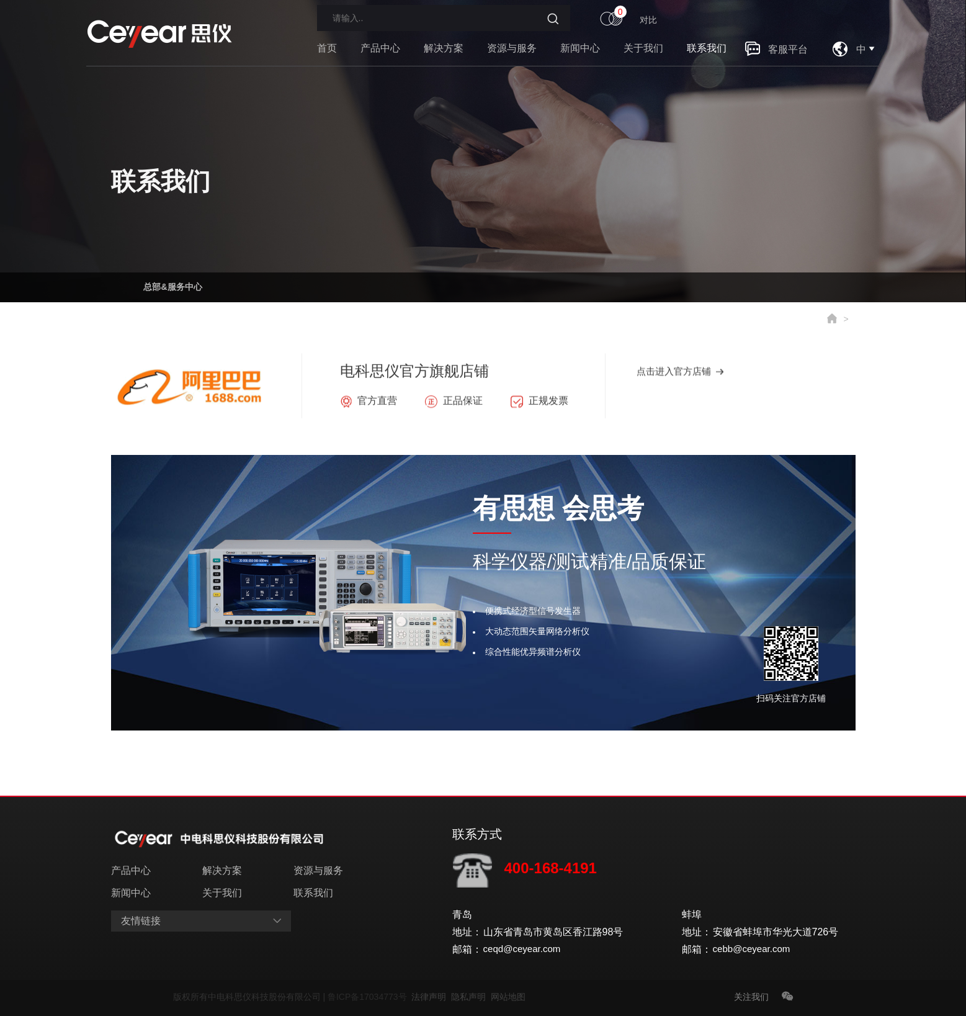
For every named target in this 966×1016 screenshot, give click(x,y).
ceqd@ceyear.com (524, 949)
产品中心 (380, 48)
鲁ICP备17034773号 (369, 996)
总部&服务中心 (173, 284)
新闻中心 (580, 48)
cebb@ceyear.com (754, 949)
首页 (327, 48)
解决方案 (443, 48)
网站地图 (508, 996)
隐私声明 (471, 996)
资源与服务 (512, 48)
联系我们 (707, 48)
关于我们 (643, 48)
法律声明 (431, 996)
